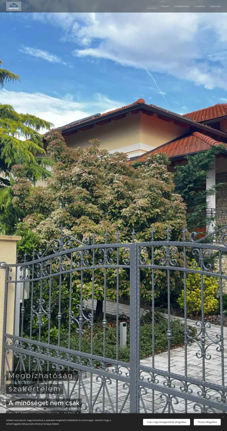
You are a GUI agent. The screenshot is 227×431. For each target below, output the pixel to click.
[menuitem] (151, 6)
